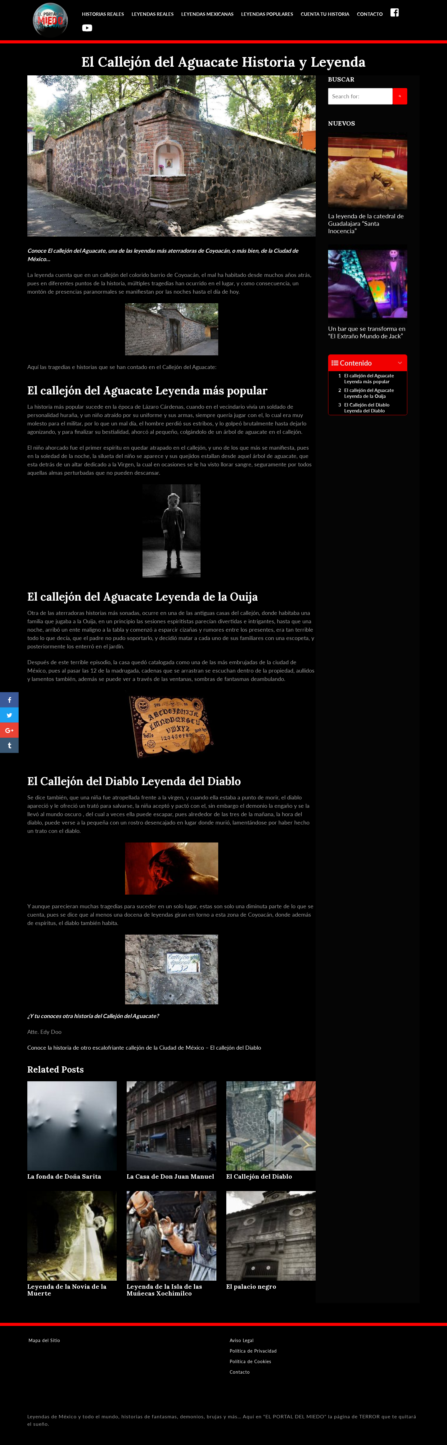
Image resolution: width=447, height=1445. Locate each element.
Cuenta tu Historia (325, 14)
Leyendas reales (153, 14)
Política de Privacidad (253, 1351)
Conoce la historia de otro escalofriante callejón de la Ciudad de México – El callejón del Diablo (144, 1047)
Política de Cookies (250, 1361)
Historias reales (103, 14)
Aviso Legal (242, 1340)
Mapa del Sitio (44, 1340)
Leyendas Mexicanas (207, 14)
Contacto (370, 14)
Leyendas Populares (267, 14)
